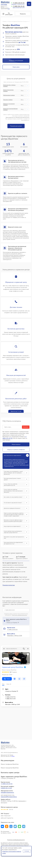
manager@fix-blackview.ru (9, 797)
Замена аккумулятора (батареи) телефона (10, 109)
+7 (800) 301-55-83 (18, 6)
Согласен (26, 851)
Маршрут (7, 679)
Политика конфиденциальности (16, 840)
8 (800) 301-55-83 (6, 788)
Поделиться (2, 826)
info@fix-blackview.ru (7, 792)
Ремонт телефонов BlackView (10, 764)
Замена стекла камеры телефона (8, 90)
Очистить (25, 427)
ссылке (12, 756)
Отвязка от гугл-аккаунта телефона (9, 104)
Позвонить (23, 14)
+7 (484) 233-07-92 (18, 3)
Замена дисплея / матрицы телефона (9, 85)
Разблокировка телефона (9, 95)
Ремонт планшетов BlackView (10, 768)
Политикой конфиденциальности (19, 615)
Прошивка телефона (8, 99)
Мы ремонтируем (8, 13)
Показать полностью (9, 585)
